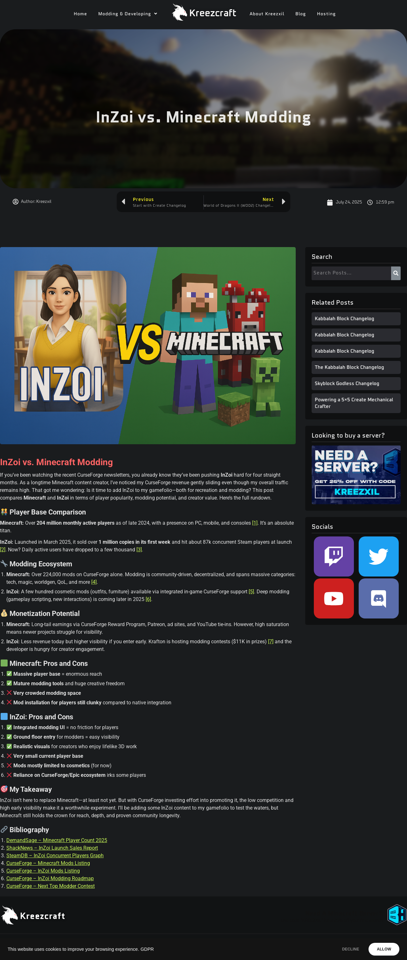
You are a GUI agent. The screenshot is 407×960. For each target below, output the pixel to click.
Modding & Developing (127, 13)
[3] (139, 550)
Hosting (326, 13)
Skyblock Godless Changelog (347, 383)
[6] (148, 599)
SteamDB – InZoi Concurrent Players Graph (55, 856)
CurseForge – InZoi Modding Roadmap (50, 878)
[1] (255, 523)
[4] (94, 582)
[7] (270, 642)
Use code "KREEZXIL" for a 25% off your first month (332, 920)
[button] (127, 14)
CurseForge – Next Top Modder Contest (50, 886)
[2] (2, 550)
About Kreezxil (267, 13)
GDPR (147, 949)
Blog (300, 13)
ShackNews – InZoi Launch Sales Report (52, 848)
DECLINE (341, 949)
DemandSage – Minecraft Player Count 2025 (56, 840)
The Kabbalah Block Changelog (349, 367)
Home (80, 13)
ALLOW (381, 949)
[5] (251, 592)
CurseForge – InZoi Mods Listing (43, 871)
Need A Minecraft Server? (344, 913)
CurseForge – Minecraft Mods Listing (48, 863)
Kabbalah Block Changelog (344, 318)
